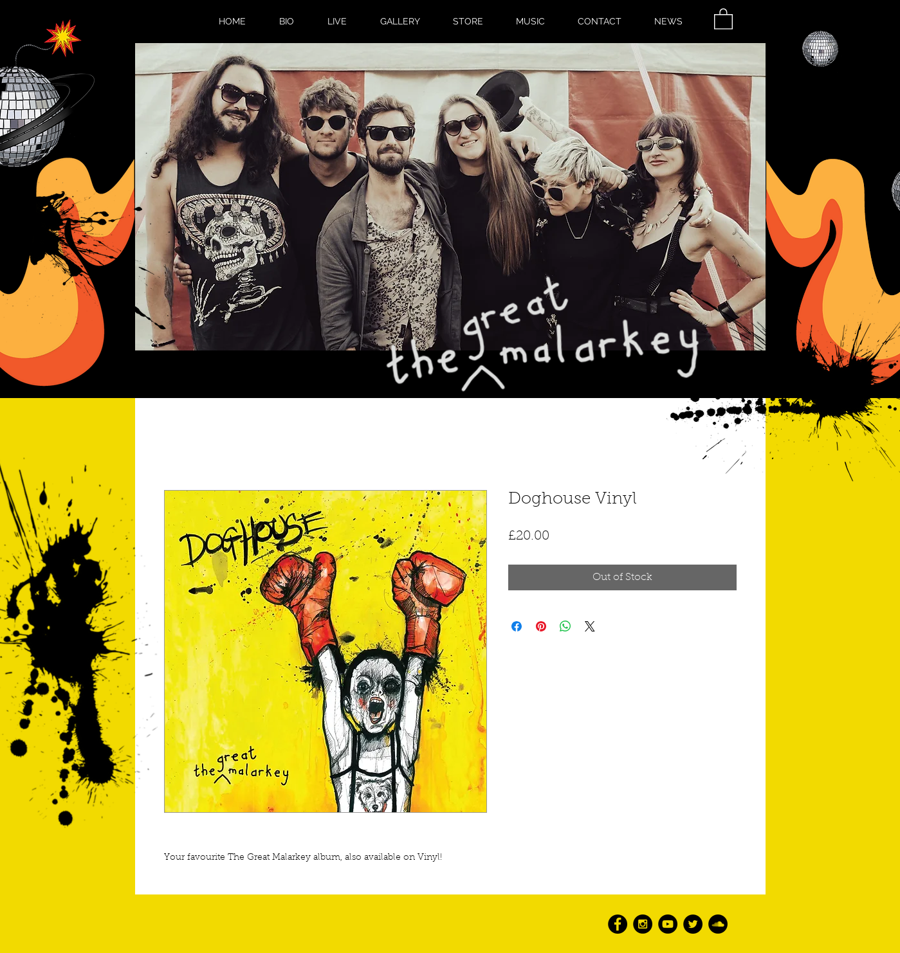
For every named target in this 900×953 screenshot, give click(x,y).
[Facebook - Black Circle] (617, 924)
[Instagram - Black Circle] (642, 924)
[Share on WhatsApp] (565, 626)
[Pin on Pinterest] (541, 626)
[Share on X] (590, 626)
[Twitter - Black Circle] (693, 924)
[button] (723, 18)
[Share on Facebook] (516, 626)
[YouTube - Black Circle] (667, 924)
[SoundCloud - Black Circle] (718, 924)
